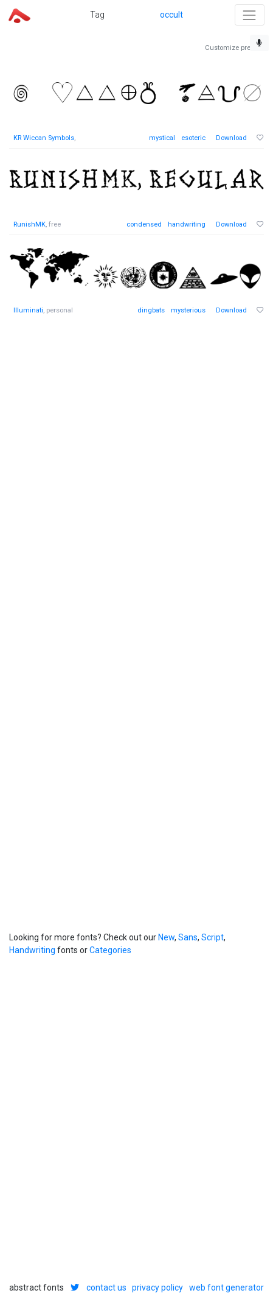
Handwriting (32, 950)
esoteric (193, 138)
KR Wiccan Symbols (43, 138)
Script (212, 937)
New (166, 937)
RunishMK (29, 224)
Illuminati (28, 310)
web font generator (226, 1287)
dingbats (151, 310)
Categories (110, 950)
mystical (162, 138)
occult (171, 14)
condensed (144, 224)
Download (231, 138)
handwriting (187, 224)
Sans (188, 937)
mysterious (188, 310)
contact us (106, 1287)
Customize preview (234, 48)
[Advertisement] (136, 470)
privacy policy (157, 1287)
